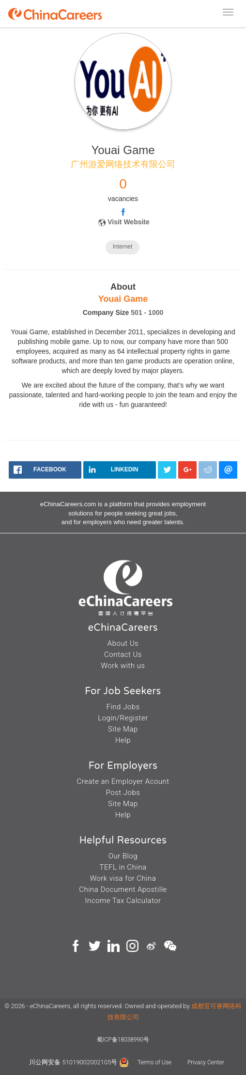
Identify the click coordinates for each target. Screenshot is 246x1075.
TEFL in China (123, 867)
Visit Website (129, 222)
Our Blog (123, 856)
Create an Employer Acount (123, 781)
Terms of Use (155, 1062)
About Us (123, 643)
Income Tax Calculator (123, 900)
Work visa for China (123, 878)
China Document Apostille (123, 889)
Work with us (123, 665)
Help (123, 740)
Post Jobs (123, 792)
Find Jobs (122, 706)
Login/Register (123, 718)
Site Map (123, 729)
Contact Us (123, 654)
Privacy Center (205, 1062)
